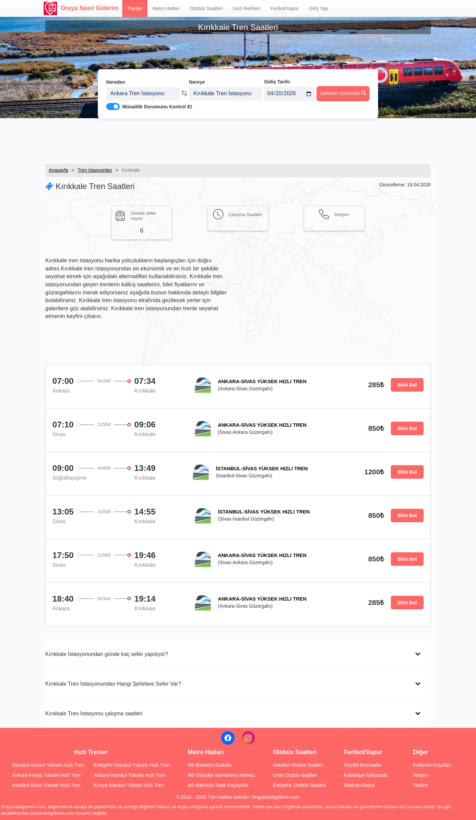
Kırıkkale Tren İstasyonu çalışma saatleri (94, 713)
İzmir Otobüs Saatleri (295, 775)
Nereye (197, 80)
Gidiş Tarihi (277, 80)
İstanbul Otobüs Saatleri (298, 765)
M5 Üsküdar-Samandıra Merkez (221, 775)
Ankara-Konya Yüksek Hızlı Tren (46, 775)
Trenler (134, 8)
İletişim (420, 775)
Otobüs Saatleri (206, 8)
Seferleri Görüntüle (343, 91)
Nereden (115, 80)
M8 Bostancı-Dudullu (210, 765)
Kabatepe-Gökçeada (365, 775)
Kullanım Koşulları (432, 765)
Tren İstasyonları (95, 170)
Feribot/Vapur (284, 8)
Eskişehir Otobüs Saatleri (299, 785)
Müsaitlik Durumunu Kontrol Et (157, 105)
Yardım (420, 785)
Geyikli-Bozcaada (362, 765)
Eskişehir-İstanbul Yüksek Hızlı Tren (132, 765)
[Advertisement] (238, 140)
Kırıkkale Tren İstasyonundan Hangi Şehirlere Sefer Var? (113, 684)
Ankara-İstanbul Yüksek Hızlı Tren (129, 775)
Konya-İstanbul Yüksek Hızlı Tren (129, 785)
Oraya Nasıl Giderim (81, 8)
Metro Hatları (166, 8)
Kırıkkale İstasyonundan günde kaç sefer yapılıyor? (106, 654)
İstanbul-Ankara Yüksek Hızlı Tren (48, 765)
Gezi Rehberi (246, 8)
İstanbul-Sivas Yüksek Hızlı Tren (46, 785)
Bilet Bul (407, 385)
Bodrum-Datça (359, 785)
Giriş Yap (318, 8)
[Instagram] (248, 738)
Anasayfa (58, 170)
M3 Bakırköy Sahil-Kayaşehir (218, 785)
